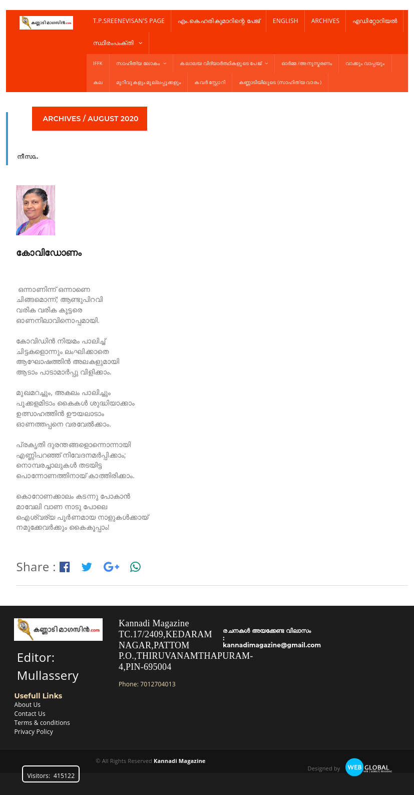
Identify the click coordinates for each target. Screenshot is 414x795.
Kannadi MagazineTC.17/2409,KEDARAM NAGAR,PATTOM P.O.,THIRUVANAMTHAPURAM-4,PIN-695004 (186, 644)
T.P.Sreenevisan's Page (129, 21)
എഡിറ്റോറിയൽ (374, 21)
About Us (27, 704)
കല (98, 82)
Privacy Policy (33, 731)
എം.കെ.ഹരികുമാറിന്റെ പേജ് (219, 21)
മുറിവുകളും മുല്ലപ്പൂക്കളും (148, 82)
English (285, 21)
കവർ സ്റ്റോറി (209, 82)
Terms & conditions (42, 722)
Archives (325, 21)
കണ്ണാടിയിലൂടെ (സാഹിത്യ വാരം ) (280, 82)
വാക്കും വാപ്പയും (364, 63)
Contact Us (30, 713)
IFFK (98, 63)
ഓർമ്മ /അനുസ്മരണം (306, 63)
